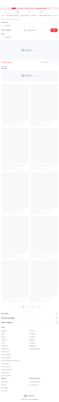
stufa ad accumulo (25, 15)
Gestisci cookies (5, 348)
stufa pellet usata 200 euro (12, 15)
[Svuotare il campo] (56, 25)
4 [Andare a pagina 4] (32, 307)
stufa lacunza (34, 15)
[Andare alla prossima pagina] (39, 306)
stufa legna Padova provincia (45, 15)
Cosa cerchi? (4, 22)
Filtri (54, 30)
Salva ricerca (6, 62)
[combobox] (29, 25)
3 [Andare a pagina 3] (29, 307)
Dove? (3, 34)
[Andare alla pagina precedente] (19, 306)
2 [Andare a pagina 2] (26, 307)
